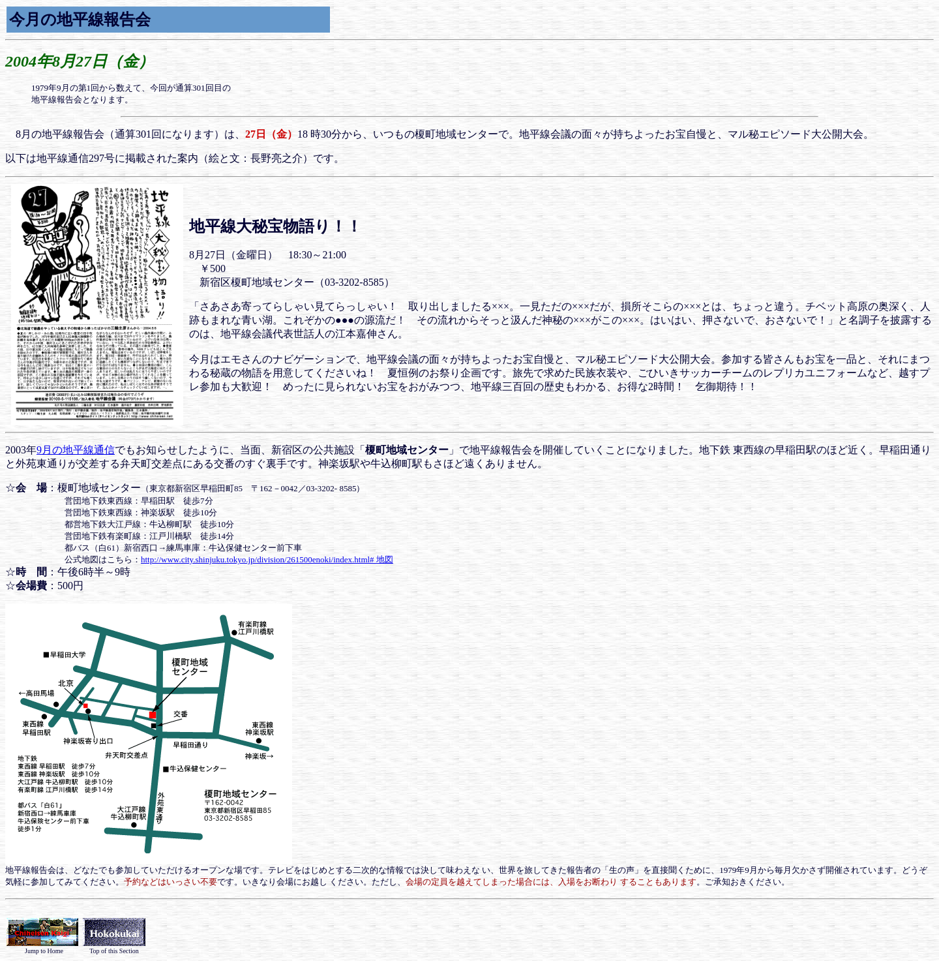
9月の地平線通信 (76, 449)
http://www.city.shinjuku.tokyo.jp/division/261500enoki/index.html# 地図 (267, 559)
